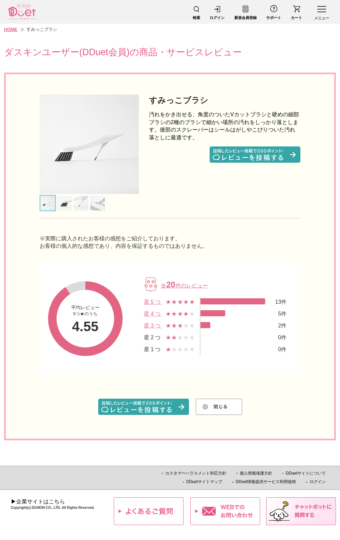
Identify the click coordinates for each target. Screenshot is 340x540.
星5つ (153, 302)
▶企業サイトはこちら (38, 501)
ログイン (318, 481)
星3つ (153, 325)
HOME (10, 29)
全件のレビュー (184, 285)
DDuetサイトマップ (204, 481)
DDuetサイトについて (306, 473)
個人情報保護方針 (256, 473)
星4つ (153, 314)
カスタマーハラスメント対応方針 (195, 473)
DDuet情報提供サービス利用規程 (266, 481)
